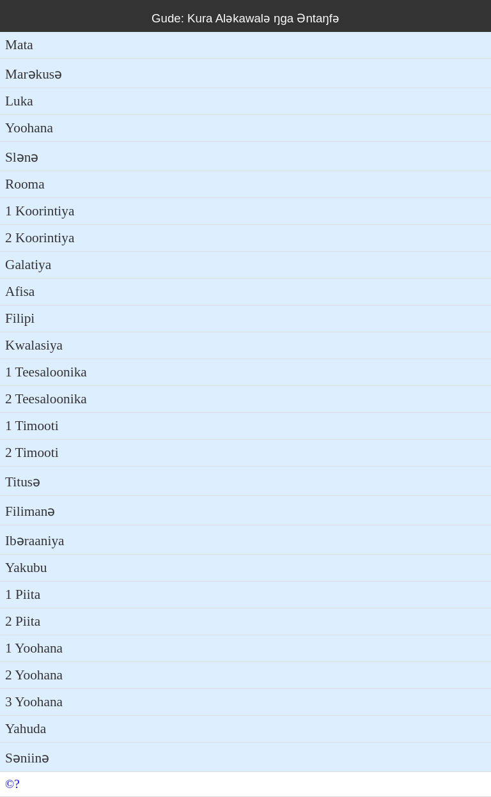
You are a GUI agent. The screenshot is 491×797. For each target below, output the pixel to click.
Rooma (25, 184)
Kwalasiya (34, 345)
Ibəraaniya (35, 540)
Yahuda (25, 728)
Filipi (20, 318)
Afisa (20, 291)
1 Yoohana (34, 648)
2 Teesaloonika (46, 398)
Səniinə (27, 758)
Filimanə (30, 511)
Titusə (22, 482)
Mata (19, 44)
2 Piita (22, 621)
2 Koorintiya (39, 237)
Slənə (21, 157)
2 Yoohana (34, 675)
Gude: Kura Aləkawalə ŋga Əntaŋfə (245, 18)
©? (12, 784)
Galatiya (28, 264)
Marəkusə (33, 74)
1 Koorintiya (39, 211)
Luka (19, 101)
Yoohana (29, 127)
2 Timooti (32, 452)
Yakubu (26, 567)
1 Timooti (32, 425)
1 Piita (22, 594)
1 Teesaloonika (46, 372)
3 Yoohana (34, 701)
